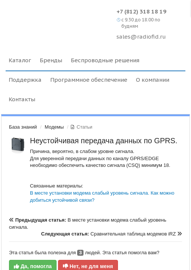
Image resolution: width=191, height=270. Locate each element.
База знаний (23, 127)
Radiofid (59, 18)
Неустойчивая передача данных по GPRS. (104, 140)
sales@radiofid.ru (141, 36)
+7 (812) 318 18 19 (141, 11)
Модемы (54, 127)
